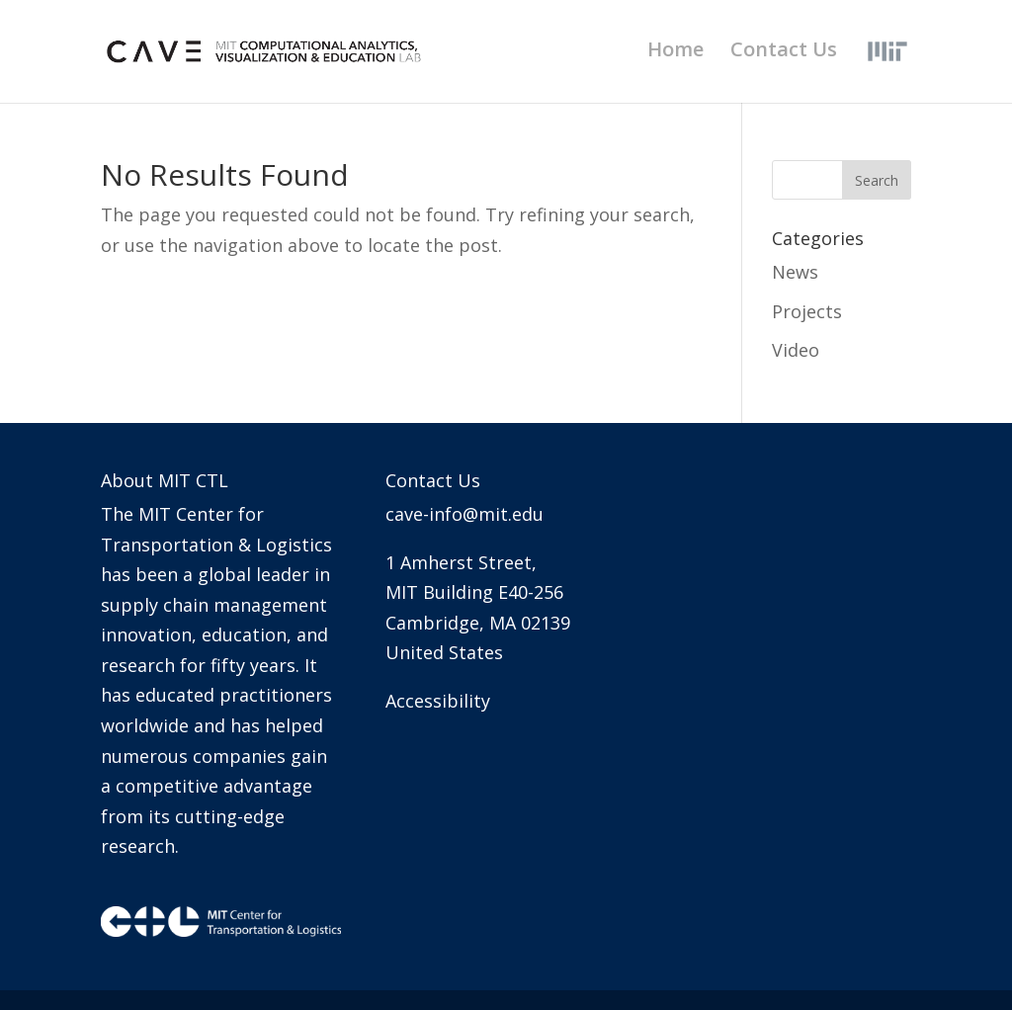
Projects (807, 311)
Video (795, 350)
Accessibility (437, 701)
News (795, 272)
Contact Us (783, 52)
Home (675, 52)
